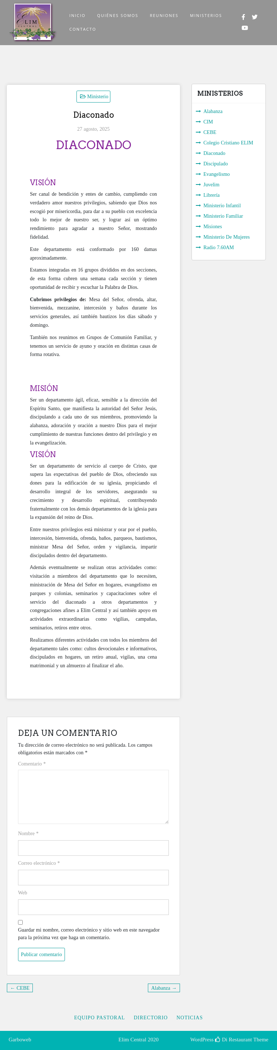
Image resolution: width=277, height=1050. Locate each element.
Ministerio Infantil (222, 205)
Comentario (32, 763)
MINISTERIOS (206, 15)
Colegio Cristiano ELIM (228, 142)
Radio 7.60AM (218, 247)
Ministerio (97, 96)
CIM (208, 121)
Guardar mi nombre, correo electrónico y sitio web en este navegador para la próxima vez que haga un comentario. (89, 934)
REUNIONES (164, 15)
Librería (211, 195)
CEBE (209, 132)
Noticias (189, 1017)
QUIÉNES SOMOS (117, 15)
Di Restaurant (233, 1039)
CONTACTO (82, 29)
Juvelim (211, 184)
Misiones (212, 226)
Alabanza (213, 111)
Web (22, 892)
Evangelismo (216, 174)
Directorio (151, 1017)
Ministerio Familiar (223, 216)
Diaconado (214, 153)
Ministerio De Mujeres (226, 237)
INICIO (77, 15)
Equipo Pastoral (99, 1017)
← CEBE (20, 988)
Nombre (28, 833)
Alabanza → (164, 988)
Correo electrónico (39, 863)
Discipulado (215, 163)
